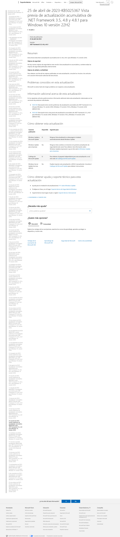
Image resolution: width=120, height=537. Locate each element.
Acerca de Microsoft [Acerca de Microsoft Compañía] (101, 513)
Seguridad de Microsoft (68, 241)
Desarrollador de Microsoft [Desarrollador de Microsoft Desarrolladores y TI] (84, 510)
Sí (66, 501)
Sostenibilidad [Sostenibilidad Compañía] (100, 524)
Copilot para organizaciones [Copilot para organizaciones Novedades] (12, 518)
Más (65, 2)
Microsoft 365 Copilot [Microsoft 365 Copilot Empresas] (64, 524)
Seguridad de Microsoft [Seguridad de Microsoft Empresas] (65, 513)
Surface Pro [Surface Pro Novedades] (8, 510)
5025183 (35, 105)
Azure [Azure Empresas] (61, 515)
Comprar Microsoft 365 (76, 2)
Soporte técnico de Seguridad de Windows (64, 189)
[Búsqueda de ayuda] (107, 2)
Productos (48, 2)
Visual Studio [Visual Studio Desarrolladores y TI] (82, 531)
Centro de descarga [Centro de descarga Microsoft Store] (29, 513)
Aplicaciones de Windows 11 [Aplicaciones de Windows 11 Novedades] (12, 529)
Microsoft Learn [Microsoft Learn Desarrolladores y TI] (82, 513)
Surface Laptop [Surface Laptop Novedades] (9, 513)
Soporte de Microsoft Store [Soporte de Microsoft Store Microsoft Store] (30, 515)
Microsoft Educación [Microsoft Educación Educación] (47, 510)
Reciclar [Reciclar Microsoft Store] (26, 524)
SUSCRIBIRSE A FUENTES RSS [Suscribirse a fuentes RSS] (37, 197)
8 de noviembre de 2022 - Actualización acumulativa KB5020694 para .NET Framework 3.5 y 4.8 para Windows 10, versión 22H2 (16, 476)
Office (42, 2)
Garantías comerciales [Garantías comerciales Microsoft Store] (29, 526)
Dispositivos (58, 2)
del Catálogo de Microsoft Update (65, 158)
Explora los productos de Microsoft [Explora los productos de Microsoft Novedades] (13, 526)
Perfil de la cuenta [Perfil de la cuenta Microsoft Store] (29, 510)
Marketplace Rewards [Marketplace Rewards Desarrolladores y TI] (83, 528)
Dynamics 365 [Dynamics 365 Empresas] (63, 518)
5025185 (35, 112)
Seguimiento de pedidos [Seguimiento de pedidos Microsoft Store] (30, 521)
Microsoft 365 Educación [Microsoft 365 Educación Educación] (48, 518)
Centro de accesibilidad (85, 241)
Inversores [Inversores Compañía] (99, 521)
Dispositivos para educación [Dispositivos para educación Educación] (49, 513)
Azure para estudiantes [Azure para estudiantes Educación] (48, 529)
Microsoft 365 (35, 2)
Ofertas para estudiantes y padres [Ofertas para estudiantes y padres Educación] (50, 526)
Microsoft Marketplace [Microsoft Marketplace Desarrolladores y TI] (83, 522)
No (76, 501)
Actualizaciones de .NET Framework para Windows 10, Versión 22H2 (15, 12)
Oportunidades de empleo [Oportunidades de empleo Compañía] (102, 510)
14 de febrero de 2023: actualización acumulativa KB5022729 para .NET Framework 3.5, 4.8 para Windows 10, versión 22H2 (16, 436)
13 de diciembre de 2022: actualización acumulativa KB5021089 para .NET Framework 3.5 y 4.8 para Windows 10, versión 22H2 (16, 467)
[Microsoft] (12, 2)
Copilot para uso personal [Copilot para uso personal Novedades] (11, 521)
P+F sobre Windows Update (67, 185)
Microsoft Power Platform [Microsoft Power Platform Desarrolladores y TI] (84, 525)
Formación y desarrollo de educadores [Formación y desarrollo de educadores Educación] (51, 524)
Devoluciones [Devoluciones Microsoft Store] (28, 518)
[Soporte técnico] (25, 2)
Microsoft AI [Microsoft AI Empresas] (62, 510)
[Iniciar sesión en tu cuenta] (112, 2)
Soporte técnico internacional (67, 193)
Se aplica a (31, 30)
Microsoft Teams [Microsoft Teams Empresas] (63, 526)
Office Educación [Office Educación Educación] (46, 521)
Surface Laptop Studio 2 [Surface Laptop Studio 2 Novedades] (11, 515)
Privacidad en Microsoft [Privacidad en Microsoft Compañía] (102, 518)
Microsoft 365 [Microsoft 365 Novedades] (9, 524)
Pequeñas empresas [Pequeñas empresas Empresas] (64, 529)
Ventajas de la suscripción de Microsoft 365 (32, 243)
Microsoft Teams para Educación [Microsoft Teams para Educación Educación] (50, 515)
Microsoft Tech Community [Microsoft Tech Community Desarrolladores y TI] (84, 520)
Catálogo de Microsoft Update (59, 166)
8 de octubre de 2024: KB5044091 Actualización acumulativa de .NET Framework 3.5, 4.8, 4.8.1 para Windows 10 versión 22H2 (15, 167)
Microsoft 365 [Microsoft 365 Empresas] (63, 521)
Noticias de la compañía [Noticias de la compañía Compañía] (102, 515)
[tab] (33, 224)
